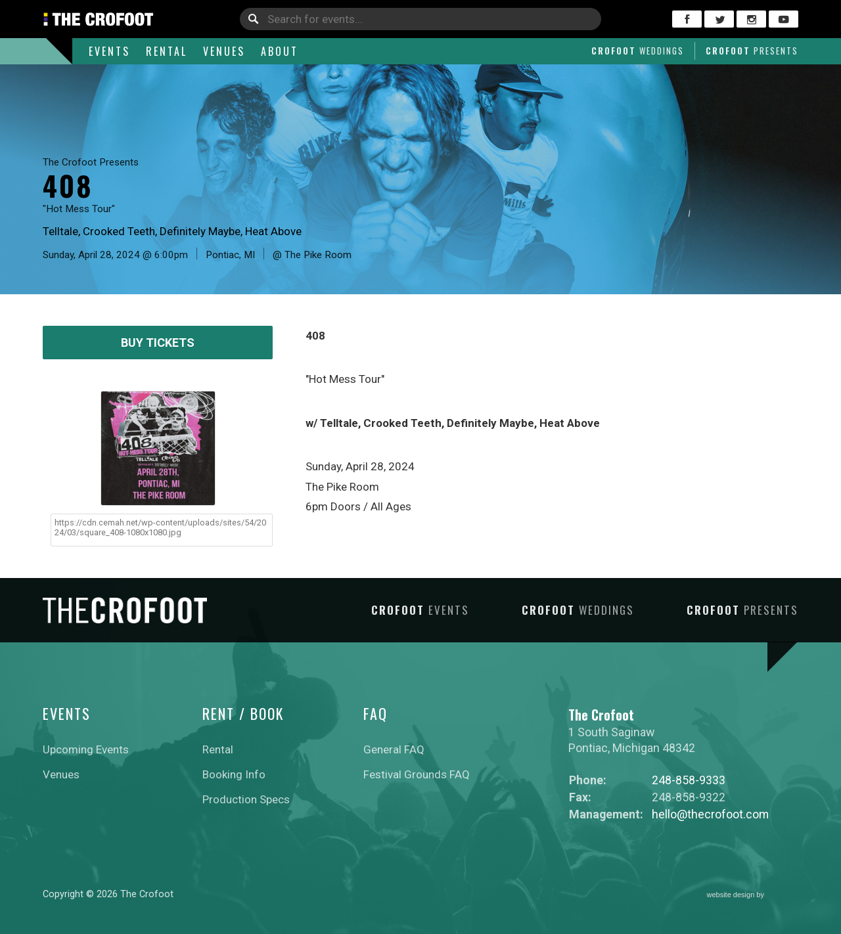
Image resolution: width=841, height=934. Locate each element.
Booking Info (233, 774)
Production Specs (246, 799)
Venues (224, 51)
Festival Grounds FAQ (416, 774)
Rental (166, 51)
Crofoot (637, 50)
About (279, 51)
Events (109, 51)
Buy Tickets (157, 342)
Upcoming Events (86, 749)
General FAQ (393, 749)
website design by (753, 896)
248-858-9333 (688, 780)
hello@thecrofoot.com (710, 814)
